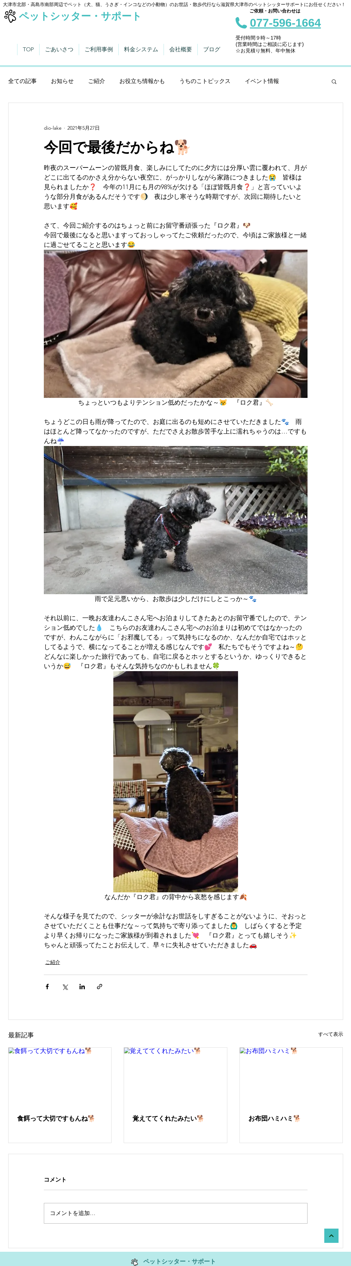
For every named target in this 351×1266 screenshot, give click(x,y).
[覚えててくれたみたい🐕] (175, 1076)
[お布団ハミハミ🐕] (291, 1076)
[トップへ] (331, 1236)
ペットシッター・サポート (80, 16)
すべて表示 (330, 1034)
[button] (334, 81)
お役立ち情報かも (142, 81)
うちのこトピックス (205, 81)
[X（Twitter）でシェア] (64, 986)
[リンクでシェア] (99, 986)
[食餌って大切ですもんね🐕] (60, 1076)
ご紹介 (96, 81)
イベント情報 (262, 81)
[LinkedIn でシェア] (82, 986)
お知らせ (62, 81)
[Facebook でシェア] (47, 986)
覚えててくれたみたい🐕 (169, 1118)
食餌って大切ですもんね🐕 (56, 1118)
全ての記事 (22, 81)
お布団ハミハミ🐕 (274, 1118)
